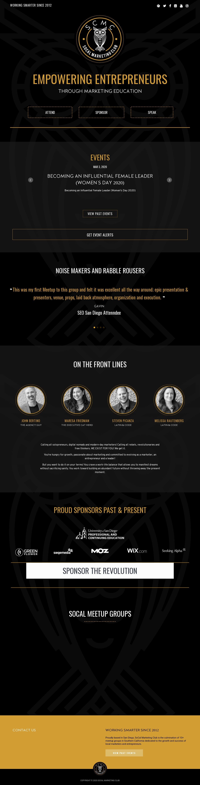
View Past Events (100, 213)
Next (169, 180)
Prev (30, 180)
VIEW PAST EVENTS (124, 753)
